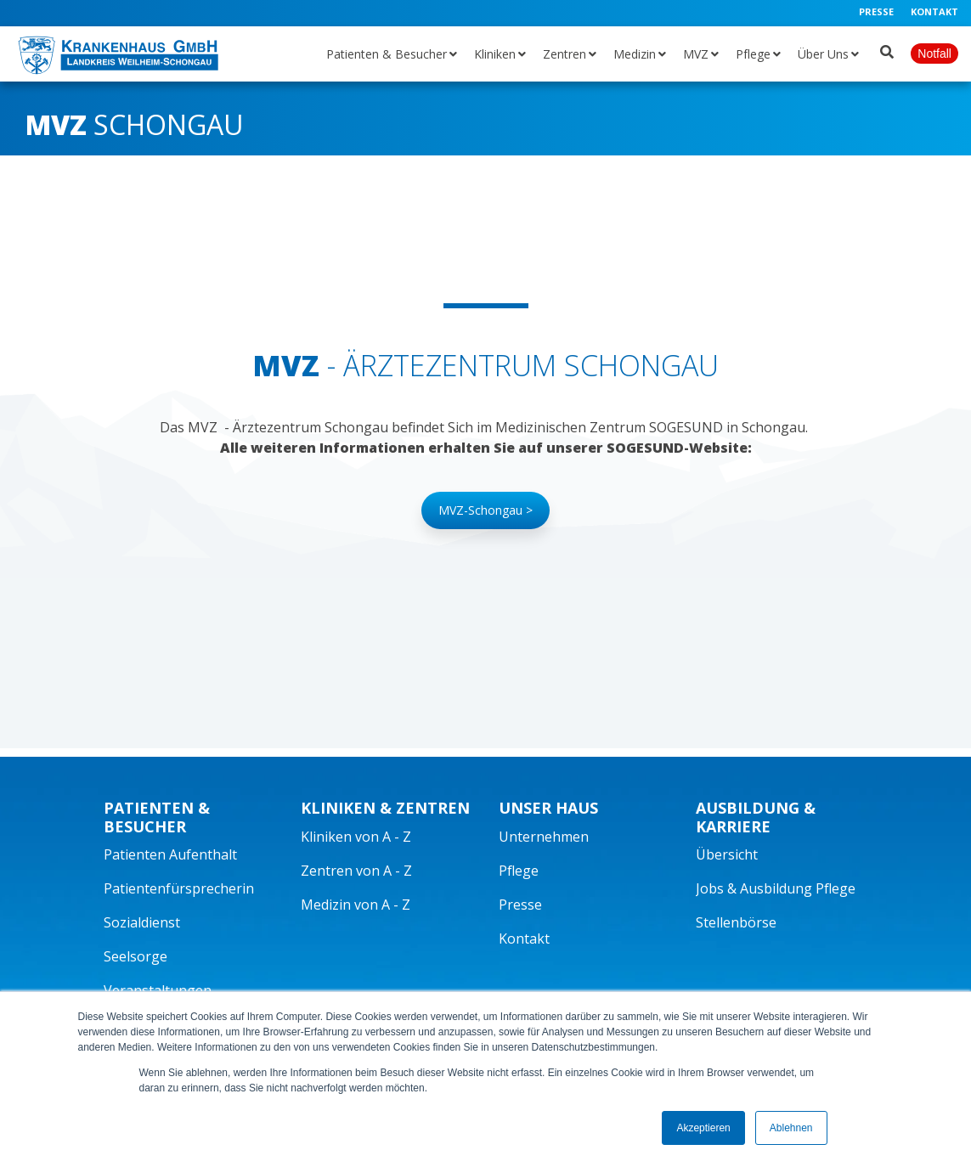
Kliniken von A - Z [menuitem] (356, 836)
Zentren (564, 54)
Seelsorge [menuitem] (135, 956)
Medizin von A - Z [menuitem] (355, 904)
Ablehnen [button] (791, 1128)
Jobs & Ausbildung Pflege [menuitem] (775, 888)
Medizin (634, 54)
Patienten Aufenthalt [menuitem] (170, 854)
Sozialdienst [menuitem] (142, 922)
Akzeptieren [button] (703, 1128)
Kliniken (495, 54)
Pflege (753, 54)
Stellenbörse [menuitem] (736, 922)
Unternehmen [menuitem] (544, 836)
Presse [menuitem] (876, 11)
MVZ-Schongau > (485, 510)
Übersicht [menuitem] (727, 854)
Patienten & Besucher (386, 54)
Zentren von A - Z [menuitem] (356, 870)
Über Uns (823, 54)
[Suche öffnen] (887, 48)
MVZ (695, 54)
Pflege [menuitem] (519, 870)
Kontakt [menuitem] (934, 11)
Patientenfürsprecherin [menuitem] (179, 888)
